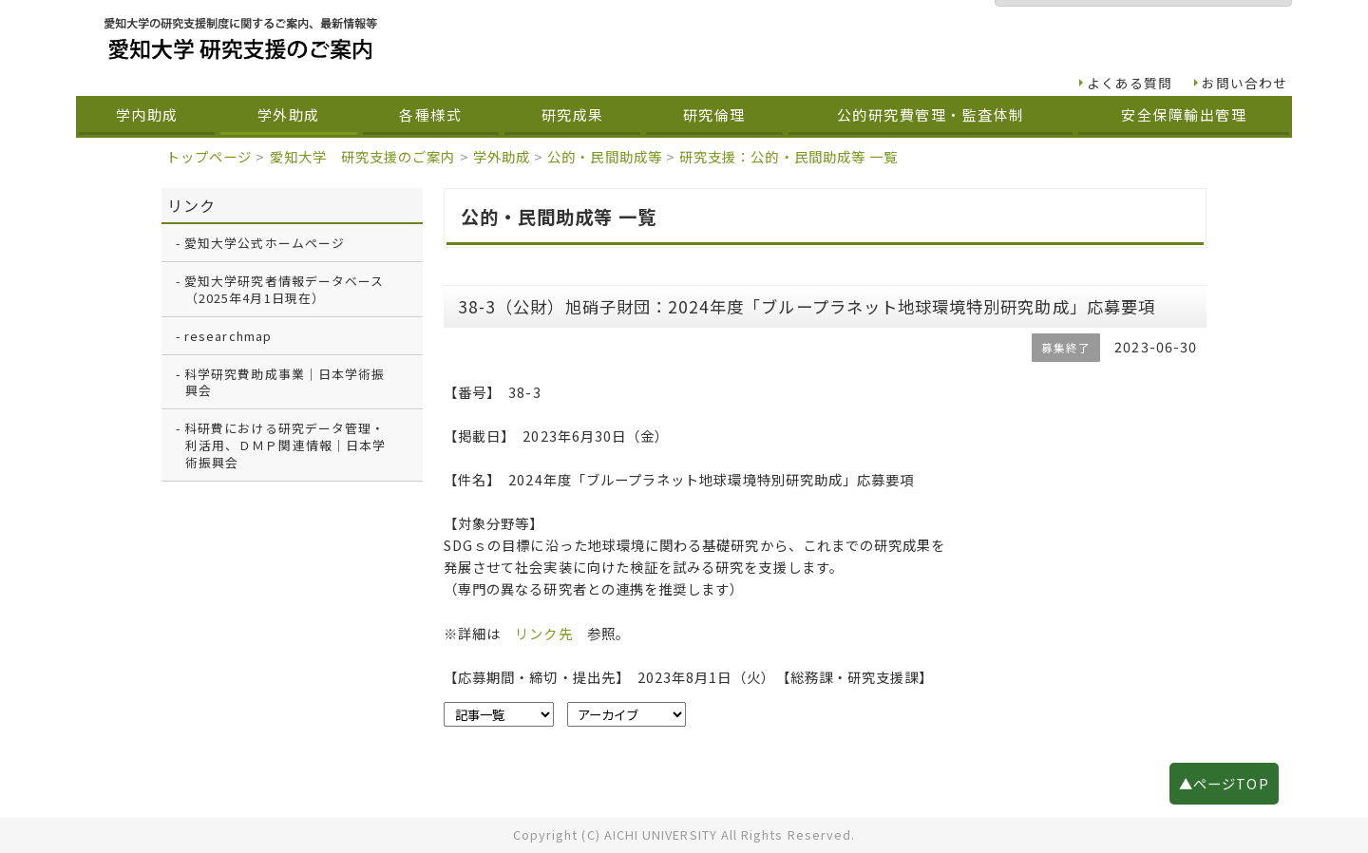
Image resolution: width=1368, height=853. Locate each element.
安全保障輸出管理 (1183, 114)
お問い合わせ (1244, 82)
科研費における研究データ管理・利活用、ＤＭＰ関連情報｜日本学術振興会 (285, 445)
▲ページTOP (1223, 783)
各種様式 (430, 114)
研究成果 (573, 114)
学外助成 (288, 114)
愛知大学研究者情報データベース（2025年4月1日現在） (284, 289)
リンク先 (543, 633)
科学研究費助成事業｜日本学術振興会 (284, 382)
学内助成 (147, 114)
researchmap (228, 336)
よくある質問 (1129, 82)
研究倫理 (714, 114)
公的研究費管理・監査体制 (931, 114)
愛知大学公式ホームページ (264, 243)
